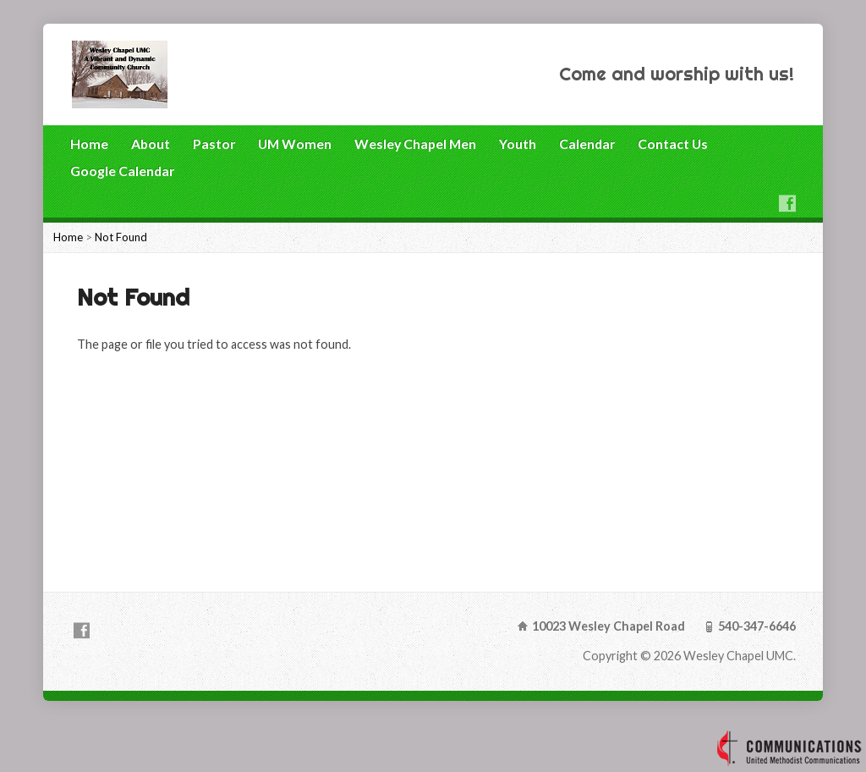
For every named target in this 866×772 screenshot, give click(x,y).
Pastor (214, 143)
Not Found (121, 237)
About (150, 143)
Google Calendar (122, 171)
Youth (517, 143)
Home (89, 143)
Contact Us (673, 143)
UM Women (295, 143)
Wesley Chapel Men (415, 143)
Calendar (587, 143)
